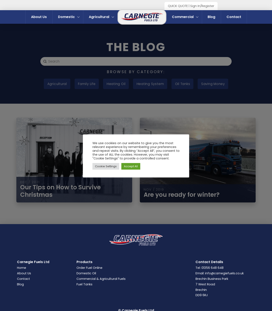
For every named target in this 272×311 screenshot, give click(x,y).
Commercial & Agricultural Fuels (101, 279)
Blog (20, 284)
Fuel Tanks (84, 284)
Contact (23, 279)
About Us (24, 273)
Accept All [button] (131, 166)
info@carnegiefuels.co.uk (224, 273)
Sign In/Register (202, 6)
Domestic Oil (86, 273)
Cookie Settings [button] (106, 166)
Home (21, 268)
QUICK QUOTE (178, 6)
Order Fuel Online (89, 268)
